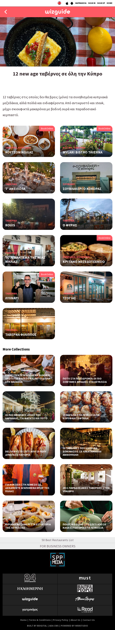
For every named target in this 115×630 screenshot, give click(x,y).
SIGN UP (101, 3)
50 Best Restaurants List (58, 540)
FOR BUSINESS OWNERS (57, 546)
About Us (75, 620)
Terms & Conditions (40, 620)
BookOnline (47, 128)
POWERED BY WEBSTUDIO (74, 625)
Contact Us (89, 620)
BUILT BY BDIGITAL (37, 625)
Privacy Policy (60, 620)
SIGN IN (91, 3)
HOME (109, 3)
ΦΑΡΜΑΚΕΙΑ (80, 3)
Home (23, 620)
